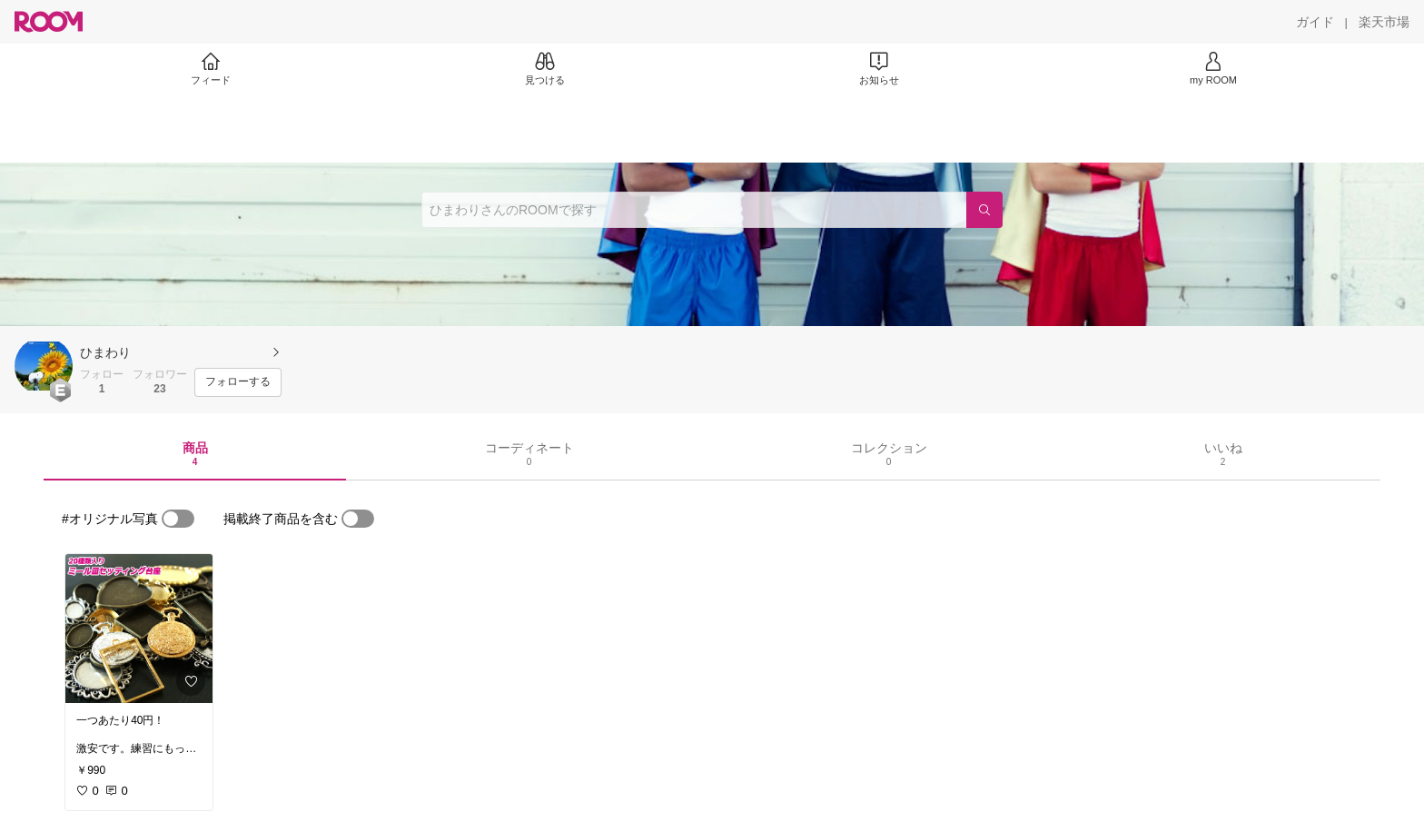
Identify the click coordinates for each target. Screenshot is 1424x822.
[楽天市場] (1384, 22)
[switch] (178, 519)
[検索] (984, 210)
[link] (139, 628)
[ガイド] (1315, 22)
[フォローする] (238, 382)
